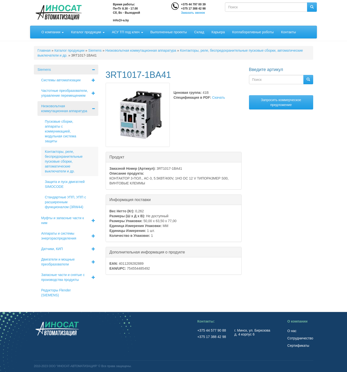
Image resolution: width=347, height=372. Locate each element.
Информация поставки (130, 199)
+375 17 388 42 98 (193, 8)
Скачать (218, 97)
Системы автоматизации (69, 80)
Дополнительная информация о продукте (147, 252)
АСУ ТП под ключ (127, 32)
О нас (292, 331)
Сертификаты (298, 346)
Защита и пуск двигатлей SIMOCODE (65, 184)
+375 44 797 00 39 (193, 4)
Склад (199, 32)
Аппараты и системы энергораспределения (69, 236)
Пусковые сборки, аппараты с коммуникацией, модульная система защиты (60, 131)
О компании (52, 32)
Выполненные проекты (168, 32)
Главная (43, 50)
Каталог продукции (87, 32)
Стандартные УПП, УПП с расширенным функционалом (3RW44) (65, 202)
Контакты (288, 32)
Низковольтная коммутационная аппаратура (140, 50)
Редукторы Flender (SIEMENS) (56, 292)
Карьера (218, 32)
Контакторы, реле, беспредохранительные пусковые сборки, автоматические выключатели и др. (64, 161)
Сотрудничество (300, 338)
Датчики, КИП (69, 249)
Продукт (117, 157)
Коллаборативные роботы (253, 32)
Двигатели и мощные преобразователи (69, 262)
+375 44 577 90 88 (212, 330)
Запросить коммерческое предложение (281, 102)
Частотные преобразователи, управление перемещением (69, 93)
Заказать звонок (193, 12)
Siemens (94, 50)
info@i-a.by (121, 20)
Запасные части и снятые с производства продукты (69, 277)
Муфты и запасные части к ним (69, 220)
